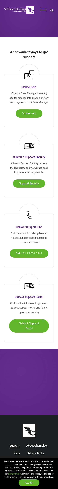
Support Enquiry (29, 183)
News (16, 453)
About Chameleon (37, 445)
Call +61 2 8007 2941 (29, 253)
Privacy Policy (14, 474)
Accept (29, 482)
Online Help (29, 113)
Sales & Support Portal (29, 326)
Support (14, 445)
